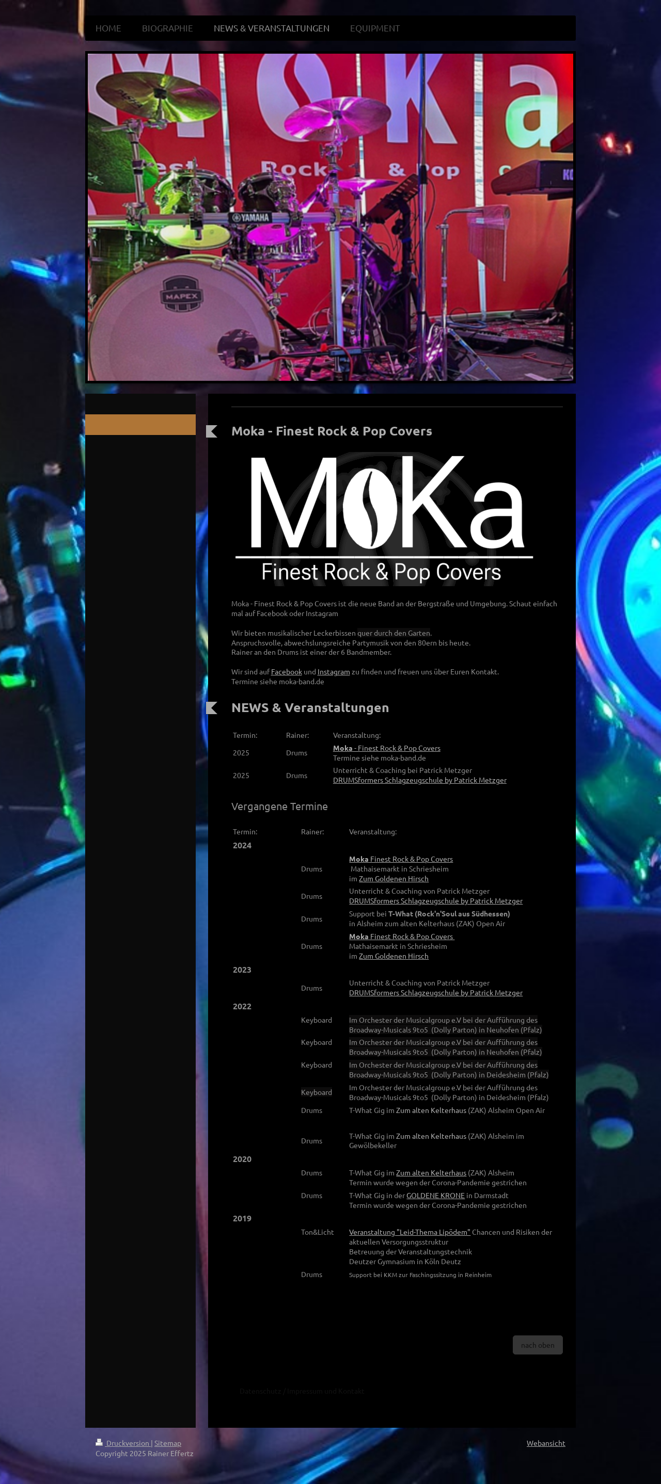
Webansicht (546, 1442)
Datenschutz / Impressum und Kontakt (302, 1390)
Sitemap (167, 1442)
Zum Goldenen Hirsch (394, 878)
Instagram (334, 671)
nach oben (538, 1344)
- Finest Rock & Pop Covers (386, 747)
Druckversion (123, 1442)
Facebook (286, 671)
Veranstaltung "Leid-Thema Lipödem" (409, 1231)
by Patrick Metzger (436, 900)
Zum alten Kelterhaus (431, 1110)
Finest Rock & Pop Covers (401, 858)
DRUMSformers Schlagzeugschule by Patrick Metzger (420, 779)
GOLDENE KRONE (435, 1195)
